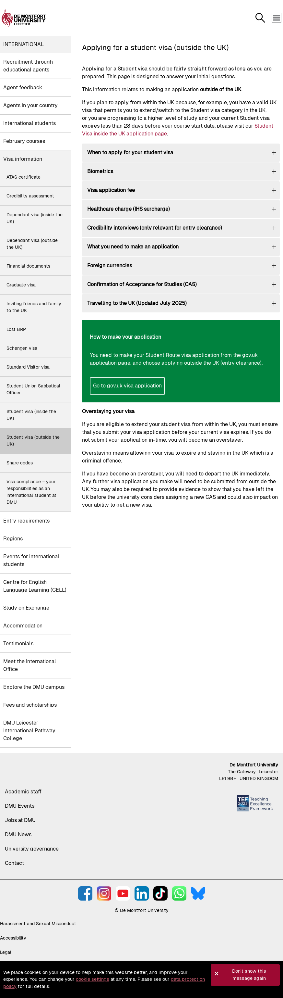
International (23, 44)
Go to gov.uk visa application (127, 386)
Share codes (19, 462)
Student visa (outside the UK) (33, 441)
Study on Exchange (26, 608)
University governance (32, 849)
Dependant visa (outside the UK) (32, 244)
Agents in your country (30, 105)
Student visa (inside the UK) (31, 415)
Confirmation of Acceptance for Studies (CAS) (142, 284)
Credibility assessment (30, 195)
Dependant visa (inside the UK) (34, 218)
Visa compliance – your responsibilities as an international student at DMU (31, 492)
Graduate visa (21, 284)
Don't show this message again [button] (249, 974)
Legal (5, 952)
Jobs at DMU (20, 820)
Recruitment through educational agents (28, 66)
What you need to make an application (133, 247)
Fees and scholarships (30, 705)
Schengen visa (21, 348)
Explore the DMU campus (34, 687)
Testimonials (18, 643)
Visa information (22, 159)
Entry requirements (26, 521)
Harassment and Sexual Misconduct (38, 923)
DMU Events (19, 806)
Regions (13, 539)
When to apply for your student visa (130, 152)
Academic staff (23, 792)
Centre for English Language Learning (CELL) (34, 586)
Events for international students (31, 560)
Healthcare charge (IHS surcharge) (128, 209)
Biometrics (100, 171)
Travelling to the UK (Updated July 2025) (137, 303)
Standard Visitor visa (28, 367)
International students (29, 123)
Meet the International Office (29, 665)
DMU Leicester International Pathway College (29, 730)
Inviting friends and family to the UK (33, 307)
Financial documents (28, 266)
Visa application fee (111, 190)
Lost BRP (16, 329)
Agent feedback (22, 87)
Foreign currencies (109, 265)
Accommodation (22, 626)
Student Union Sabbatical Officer (33, 389)
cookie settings (92, 979)
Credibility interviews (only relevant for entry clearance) (154, 228)
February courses (24, 141)
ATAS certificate (23, 177)
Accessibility (13, 938)
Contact (14, 863)
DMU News (18, 834)
